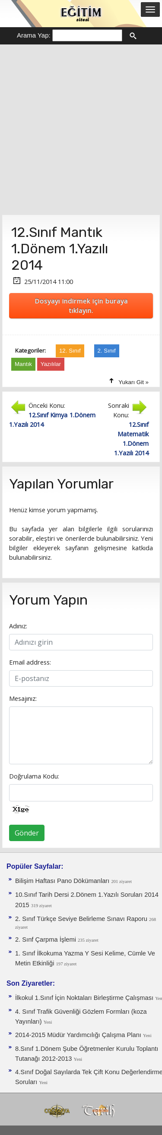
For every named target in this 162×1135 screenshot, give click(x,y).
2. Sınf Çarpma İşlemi (46, 939)
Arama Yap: (34, 35)
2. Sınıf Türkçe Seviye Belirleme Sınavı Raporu (82, 918)
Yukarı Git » (133, 382)
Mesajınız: (23, 698)
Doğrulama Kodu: (34, 776)
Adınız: (18, 625)
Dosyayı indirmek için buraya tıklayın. (81, 305)
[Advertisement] (81, 130)
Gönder (27, 833)
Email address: (30, 662)
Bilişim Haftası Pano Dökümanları (63, 880)
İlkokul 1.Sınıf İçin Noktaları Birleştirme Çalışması (85, 997)
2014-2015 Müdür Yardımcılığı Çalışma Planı (79, 1034)
